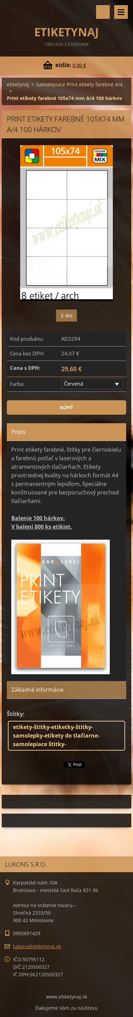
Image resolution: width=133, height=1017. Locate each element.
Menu (121, 12)
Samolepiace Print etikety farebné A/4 (79, 84)
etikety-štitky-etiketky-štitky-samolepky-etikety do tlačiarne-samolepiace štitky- (56, 735)
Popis (18, 432)
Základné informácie (37, 689)
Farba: (17, 383)
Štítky (15, 714)
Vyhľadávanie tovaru (103, 12)
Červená (73, 383)
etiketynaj (18, 84)
